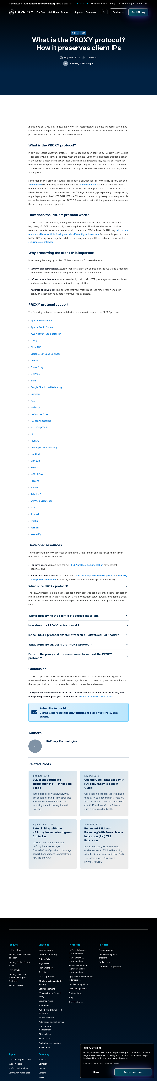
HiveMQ (35, 461)
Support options (112, 1006)
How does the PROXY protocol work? (58, 236)
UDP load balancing (42, 1003)
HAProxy (35, 428)
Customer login (126, 3)
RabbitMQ (36, 515)
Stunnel (35, 535)
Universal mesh (40, 1049)
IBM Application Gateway (44, 468)
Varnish (35, 548)
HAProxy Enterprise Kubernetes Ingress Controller (18, 1026)
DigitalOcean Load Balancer (45, 375)
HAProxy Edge (15, 1018)
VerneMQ (36, 555)
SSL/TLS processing (41, 1025)
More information (116, 1063)
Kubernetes (38, 1053)
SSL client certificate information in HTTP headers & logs (52, 804)
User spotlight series (66, 1040)
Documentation (99, 3)
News (131, 1016)
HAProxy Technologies (82, 64)
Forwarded (36, 205)
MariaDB (35, 481)
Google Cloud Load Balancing (46, 408)
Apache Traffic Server (42, 348)
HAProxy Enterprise (41, 441)
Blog (112, 3)
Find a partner (87, 1010)
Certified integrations (66, 1036)
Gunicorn (35, 415)
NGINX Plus (37, 495)
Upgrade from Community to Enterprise (63, 1028)
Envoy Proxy (37, 388)
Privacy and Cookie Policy (97, 1063)
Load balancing (40, 998)
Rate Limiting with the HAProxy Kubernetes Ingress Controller (52, 874)
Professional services (114, 1010)
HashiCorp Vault (39, 448)
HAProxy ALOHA (39, 435)
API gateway (38, 1007)
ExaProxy (35, 395)
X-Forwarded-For (87, 205)
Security (36, 1020)
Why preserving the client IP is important (61, 274)
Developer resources (45, 566)
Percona (35, 502)
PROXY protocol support (48, 326)
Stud (33, 528)
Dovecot (35, 381)
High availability (40, 1016)
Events (132, 1007)
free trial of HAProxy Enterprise (96, 717)
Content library (63, 1045)
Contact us (82, 3)
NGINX (34, 488)
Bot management (41, 1037)
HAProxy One (15, 998)
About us (133, 998)
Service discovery (40, 1066)
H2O (33, 421)
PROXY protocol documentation (86, 586)
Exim (33, 401)
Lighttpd (35, 475)
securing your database (40, 263)
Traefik (34, 542)
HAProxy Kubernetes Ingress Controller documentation (66, 1017)
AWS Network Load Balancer (46, 355)
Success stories (64, 1053)
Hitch (33, 455)
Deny (100, 1071)
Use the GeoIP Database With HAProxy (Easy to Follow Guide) (104, 804)
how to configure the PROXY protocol (96, 596)
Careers (132, 1011)
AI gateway (38, 1011)
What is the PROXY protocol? (52, 166)
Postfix (34, 508)
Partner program (88, 998)
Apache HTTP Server (41, 341)
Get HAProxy (138, 12)
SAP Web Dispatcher (41, 522)
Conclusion (37, 690)
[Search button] (104, 12)
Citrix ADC (36, 368)
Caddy (34, 361)
